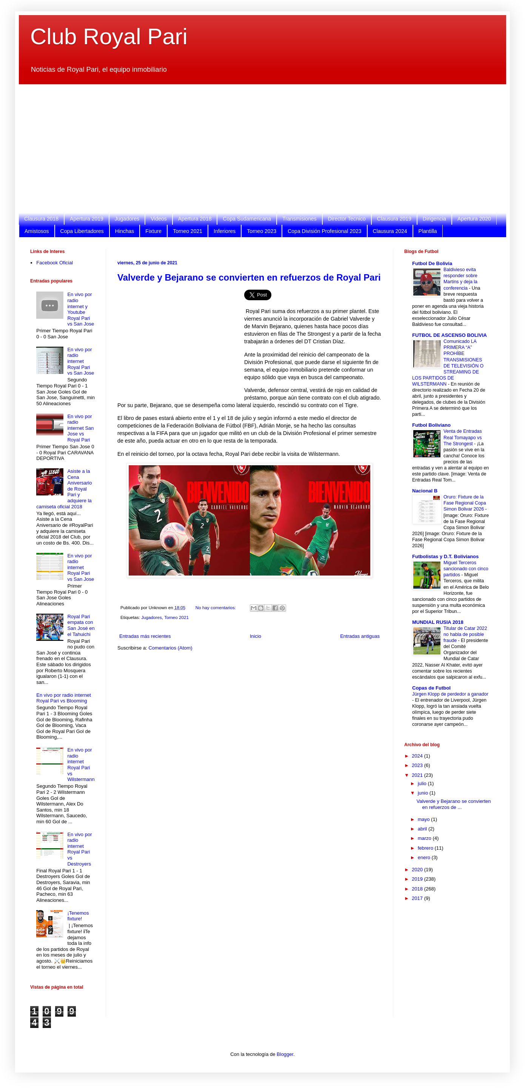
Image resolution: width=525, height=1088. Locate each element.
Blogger (285, 1054)
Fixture (153, 231)
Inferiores (225, 231)
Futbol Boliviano (431, 425)
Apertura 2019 (86, 219)
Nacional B (424, 491)
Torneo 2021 (187, 231)
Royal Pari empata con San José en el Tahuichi (80, 625)
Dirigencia (434, 219)
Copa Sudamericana (247, 219)
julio (423, 783)
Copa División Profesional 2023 (324, 231)
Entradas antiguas (360, 636)
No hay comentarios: (216, 607)
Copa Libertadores (82, 231)
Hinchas (124, 231)
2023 (418, 765)
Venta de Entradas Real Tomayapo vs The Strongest (462, 437)
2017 (418, 898)
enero (425, 857)
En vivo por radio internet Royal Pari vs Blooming (63, 698)
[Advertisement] (256, 148)
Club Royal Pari (109, 36)
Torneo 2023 (261, 231)
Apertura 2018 (195, 219)
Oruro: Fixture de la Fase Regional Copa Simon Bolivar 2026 (464, 503)
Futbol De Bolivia (432, 263)
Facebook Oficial (54, 262)
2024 (418, 756)
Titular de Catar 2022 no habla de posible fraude (465, 634)
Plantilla (428, 231)
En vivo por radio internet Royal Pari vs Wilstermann (80, 764)
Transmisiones (299, 219)
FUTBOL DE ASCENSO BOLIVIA (449, 335)
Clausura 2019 (394, 219)
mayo (424, 819)
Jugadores (127, 219)
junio (424, 793)
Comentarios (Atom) (170, 648)
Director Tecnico (347, 219)
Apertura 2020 (474, 219)
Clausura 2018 (41, 219)
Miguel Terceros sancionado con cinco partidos (465, 568)
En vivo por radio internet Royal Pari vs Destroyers (79, 849)
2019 (418, 879)
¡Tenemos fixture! (78, 916)
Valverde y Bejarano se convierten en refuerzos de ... (453, 804)
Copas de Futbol (431, 688)
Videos (159, 219)
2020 (418, 869)
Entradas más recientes (145, 636)
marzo (425, 838)
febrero (426, 848)
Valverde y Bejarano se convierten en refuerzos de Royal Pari (249, 277)
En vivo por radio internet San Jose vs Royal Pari (80, 428)
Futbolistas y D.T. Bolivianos (445, 556)
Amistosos (37, 231)
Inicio (255, 636)
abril (423, 829)
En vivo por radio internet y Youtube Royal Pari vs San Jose (80, 309)
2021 (418, 775)
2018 (418, 889)
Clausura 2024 (390, 231)
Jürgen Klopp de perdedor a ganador (450, 694)
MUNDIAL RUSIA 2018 (437, 622)
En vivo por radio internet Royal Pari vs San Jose (80, 361)
